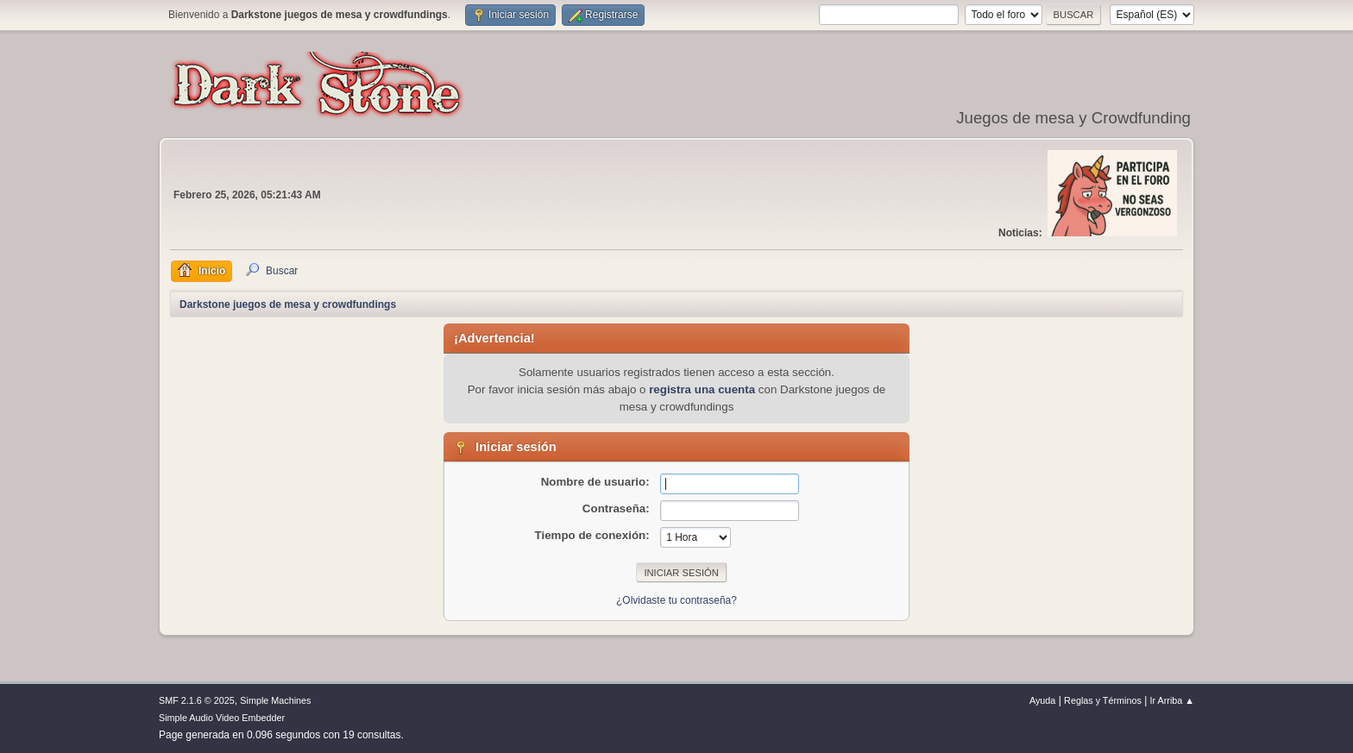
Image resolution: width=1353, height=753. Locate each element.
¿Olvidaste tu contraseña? (676, 600)
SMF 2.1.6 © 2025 (197, 700)
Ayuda (1042, 700)
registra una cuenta (702, 389)
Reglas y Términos (1103, 700)
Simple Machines (275, 700)
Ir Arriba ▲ (1172, 700)
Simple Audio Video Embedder (222, 717)
